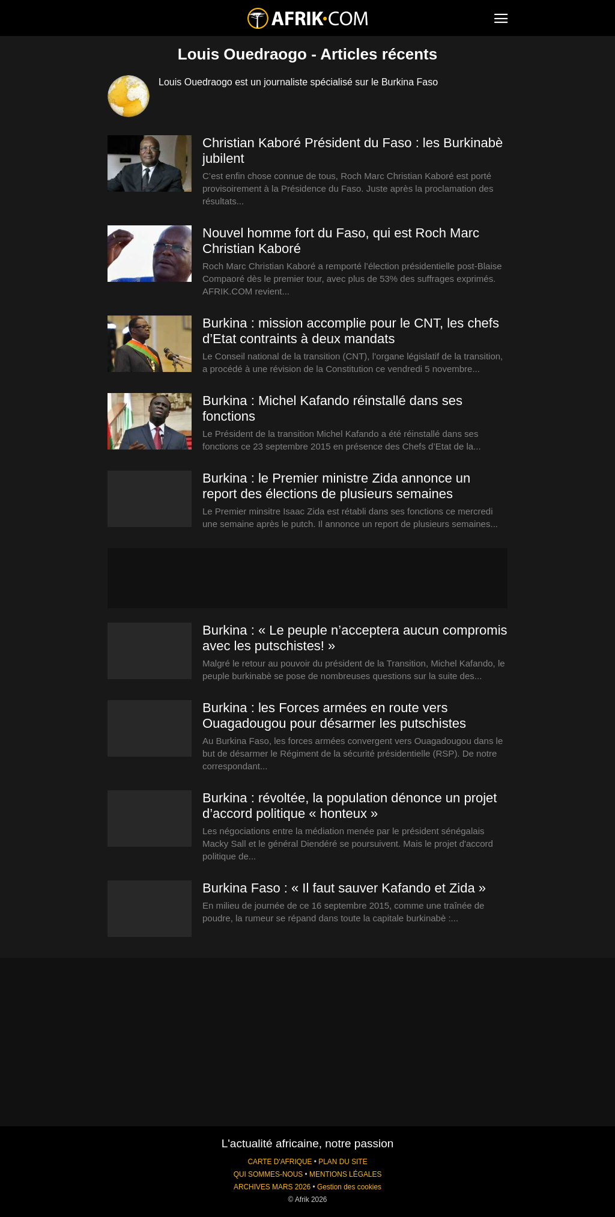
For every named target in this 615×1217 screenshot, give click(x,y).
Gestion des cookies (349, 1187)
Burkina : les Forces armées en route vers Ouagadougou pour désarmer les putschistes (334, 715)
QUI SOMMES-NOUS (268, 1174)
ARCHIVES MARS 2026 (272, 1187)
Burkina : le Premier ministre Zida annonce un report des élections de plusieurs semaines (336, 486)
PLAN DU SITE (342, 1162)
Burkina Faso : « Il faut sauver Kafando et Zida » (344, 887)
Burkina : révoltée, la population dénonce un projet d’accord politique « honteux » (349, 805)
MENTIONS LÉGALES (345, 1174)
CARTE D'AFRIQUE (279, 1162)
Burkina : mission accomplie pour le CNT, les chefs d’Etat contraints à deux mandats (350, 331)
